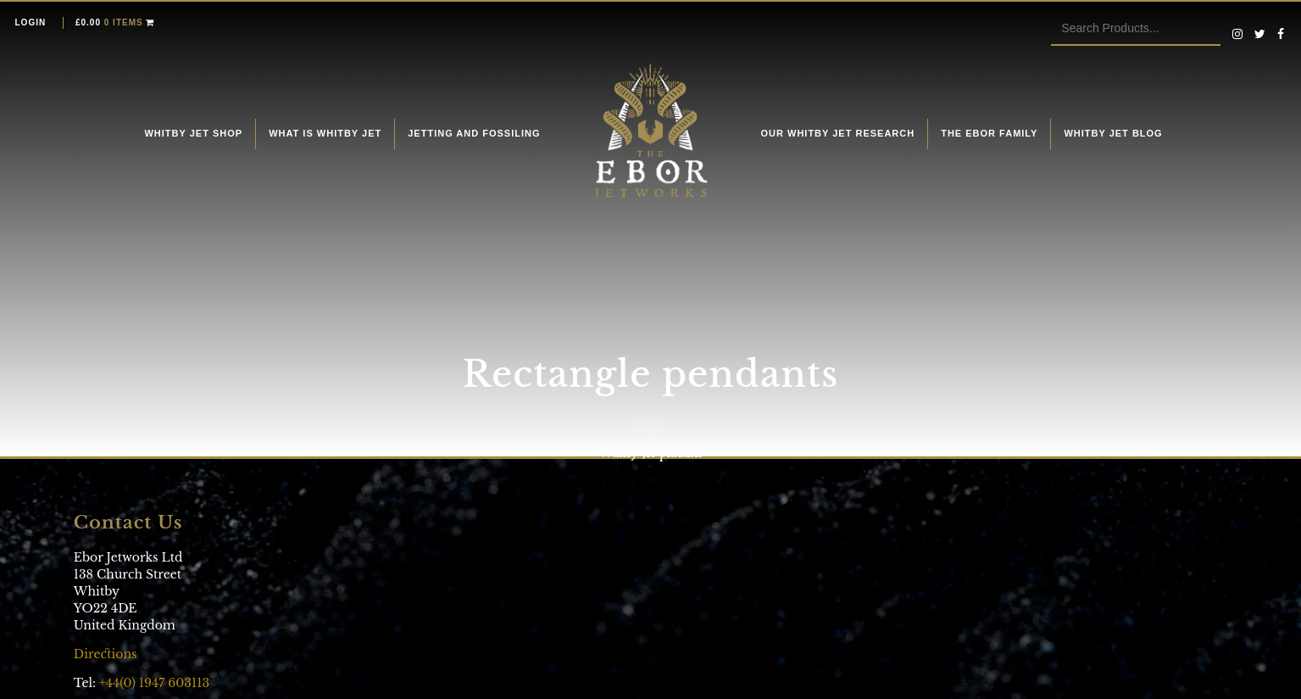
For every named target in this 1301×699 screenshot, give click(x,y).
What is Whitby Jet (325, 133)
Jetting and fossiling (474, 133)
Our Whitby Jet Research (838, 133)
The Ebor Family (989, 133)
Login (31, 22)
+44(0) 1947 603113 (154, 683)
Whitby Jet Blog (1113, 133)
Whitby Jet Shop (193, 133)
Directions (107, 654)
